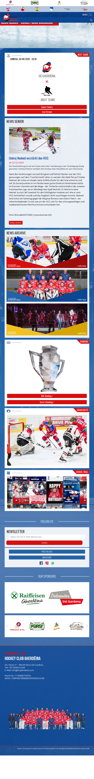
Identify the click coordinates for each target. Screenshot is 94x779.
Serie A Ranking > (47, 402)
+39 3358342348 (17, 691)
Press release (47, 575)
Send (44, 566)
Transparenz (27, 772)
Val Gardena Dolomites (64, 772)
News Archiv (15, 222)
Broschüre (47, 581)
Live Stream (47, 111)
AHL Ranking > (47, 395)
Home (19, 772)
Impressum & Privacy (41, 772)
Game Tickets (47, 107)
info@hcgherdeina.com (23, 693)
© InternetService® (82, 772)
